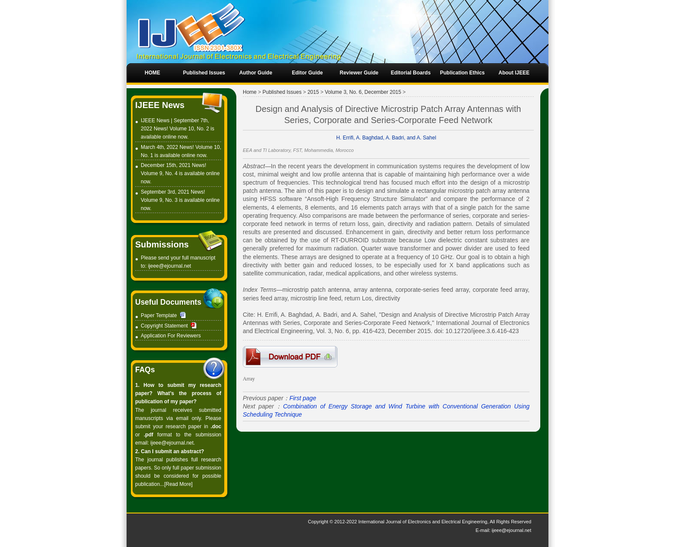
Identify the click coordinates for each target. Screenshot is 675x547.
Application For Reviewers (171, 336)
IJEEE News (160, 105)
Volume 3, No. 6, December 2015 (363, 92)
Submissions (162, 244)
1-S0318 (290, 357)
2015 (313, 92)
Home (250, 92)
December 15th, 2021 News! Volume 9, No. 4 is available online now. (180, 173)
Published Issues (282, 92)
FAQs (145, 369)
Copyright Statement (164, 326)
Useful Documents (168, 302)
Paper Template (159, 315)
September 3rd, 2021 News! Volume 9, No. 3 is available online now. (180, 200)
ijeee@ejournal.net (169, 266)
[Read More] (178, 484)
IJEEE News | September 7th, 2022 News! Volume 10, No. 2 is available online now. (177, 128)
